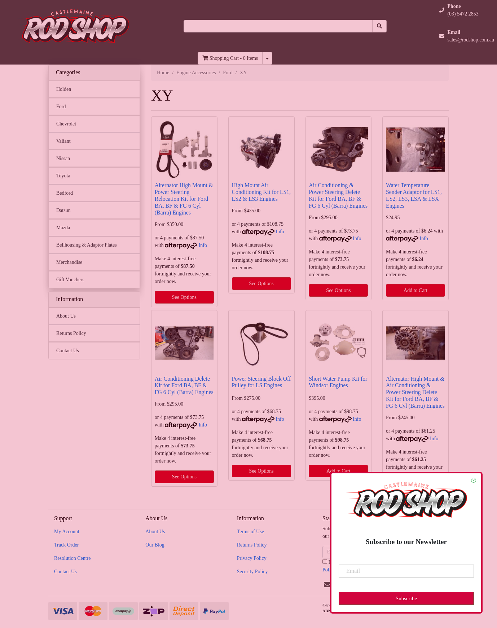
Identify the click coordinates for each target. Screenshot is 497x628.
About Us (66, 316)
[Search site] (379, 26)
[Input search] (278, 26)
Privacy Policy (252, 558)
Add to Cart (415, 290)
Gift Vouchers (70, 279)
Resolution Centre (72, 558)
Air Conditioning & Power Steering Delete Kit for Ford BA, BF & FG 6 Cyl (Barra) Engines (338, 195)
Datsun (63, 210)
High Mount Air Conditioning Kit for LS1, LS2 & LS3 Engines (261, 192)
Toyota (63, 175)
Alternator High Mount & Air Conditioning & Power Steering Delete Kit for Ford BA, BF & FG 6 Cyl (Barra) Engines (415, 392)
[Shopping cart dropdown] (267, 58)
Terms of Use (250, 531)
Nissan (63, 158)
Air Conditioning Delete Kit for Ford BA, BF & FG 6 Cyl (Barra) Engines (184, 385)
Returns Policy (71, 333)
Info (203, 245)
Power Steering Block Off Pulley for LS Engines (261, 382)
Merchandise (69, 262)
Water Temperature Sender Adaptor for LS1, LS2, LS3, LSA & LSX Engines (414, 195)
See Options (184, 297)
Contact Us (67, 350)
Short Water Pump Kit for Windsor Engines (338, 382)
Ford (61, 106)
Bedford (64, 193)
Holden (63, 89)
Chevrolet (66, 124)
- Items (230, 58)
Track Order (66, 545)
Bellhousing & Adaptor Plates (86, 245)
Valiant (63, 141)
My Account (66, 531)
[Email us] (327, 585)
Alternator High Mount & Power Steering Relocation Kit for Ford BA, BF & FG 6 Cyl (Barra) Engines (184, 199)
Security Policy (252, 571)
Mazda (63, 227)
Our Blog (154, 545)
